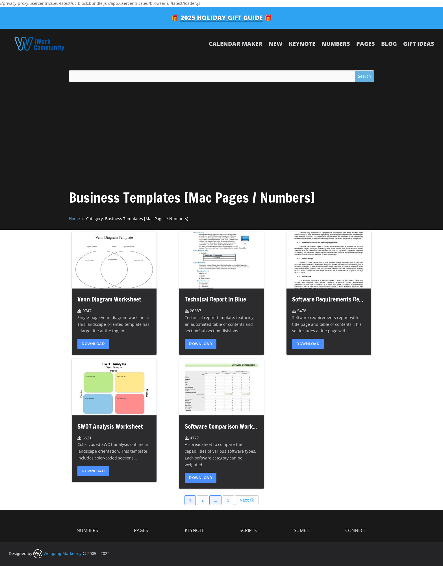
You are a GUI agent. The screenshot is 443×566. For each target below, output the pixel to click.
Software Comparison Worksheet (226, 426)
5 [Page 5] (228, 500)
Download (93, 343)
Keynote (302, 43)
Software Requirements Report (331, 299)
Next (247, 500)
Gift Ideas (418, 43)
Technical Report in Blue (215, 299)
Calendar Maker (235, 43)
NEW (276, 43)
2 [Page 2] (202, 500)
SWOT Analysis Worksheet (110, 426)
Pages (365, 43)
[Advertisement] (221, 129)
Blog (389, 43)
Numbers (336, 43)
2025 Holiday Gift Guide (222, 17)
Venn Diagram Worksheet (109, 299)
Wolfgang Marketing (57, 553)
